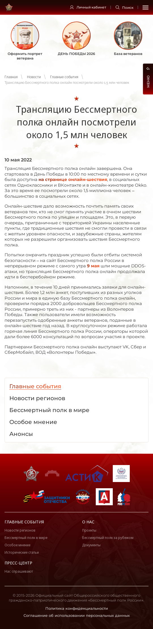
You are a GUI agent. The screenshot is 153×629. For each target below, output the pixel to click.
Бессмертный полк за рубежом (107, 537)
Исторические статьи (22, 552)
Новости (34, 77)
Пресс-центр (18, 563)
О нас (88, 521)
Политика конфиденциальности (76, 608)
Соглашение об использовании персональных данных (77, 615)
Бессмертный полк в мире (26, 537)
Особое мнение (17, 545)
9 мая (93, 265)
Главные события (64, 77)
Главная (11, 77)
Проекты (89, 530)
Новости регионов (20, 530)
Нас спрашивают (19, 571)
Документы (91, 545)
